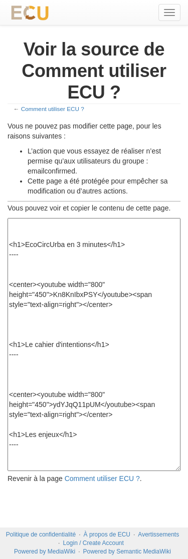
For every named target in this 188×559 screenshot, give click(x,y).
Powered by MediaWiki (44, 551)
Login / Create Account (93, 543)
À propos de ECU (107, 534)
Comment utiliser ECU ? (52, 109)
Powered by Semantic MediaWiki (126, 551)
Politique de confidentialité (41, 534)
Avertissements (158, 534)
